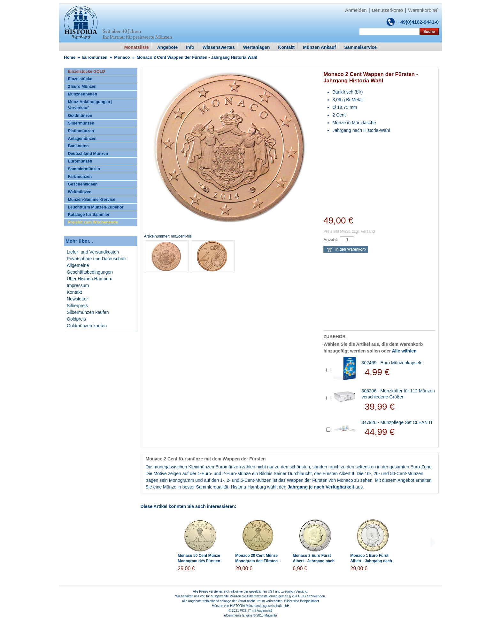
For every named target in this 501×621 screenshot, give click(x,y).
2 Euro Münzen (82, 86)
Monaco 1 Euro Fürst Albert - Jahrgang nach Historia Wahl (371, 561)
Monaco (122, 57)
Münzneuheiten (82, 94)
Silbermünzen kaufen (88, 312)
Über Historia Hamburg (89, 278)
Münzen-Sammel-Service (91, 199)
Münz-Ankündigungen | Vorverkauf (90, 105)
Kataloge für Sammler (88, 214)
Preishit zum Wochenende (93, 222)
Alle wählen (404, 350)
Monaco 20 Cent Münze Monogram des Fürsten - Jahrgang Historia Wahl (257, 561)
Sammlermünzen (84, 169)
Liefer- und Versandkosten (93, 251)
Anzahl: (330, 239)
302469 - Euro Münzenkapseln (391, 362)
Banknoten (78, 146)
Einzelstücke (80, 79)
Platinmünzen (81, 131)
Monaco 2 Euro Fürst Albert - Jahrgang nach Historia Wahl (314, 561)
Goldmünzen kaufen (87, 325)
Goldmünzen (80, 115)
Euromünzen (94, 57)
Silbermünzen (81, 123)
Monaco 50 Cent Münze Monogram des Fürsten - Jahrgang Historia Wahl (200, 561)
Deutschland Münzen (88, 153)
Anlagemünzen (82, 138)
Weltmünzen (79, 192)
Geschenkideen (82, 184)
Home (69, 57)
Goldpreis (76, 319)
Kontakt (74, 292)
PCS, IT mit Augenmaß (256, 610)
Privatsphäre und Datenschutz (97, 258)
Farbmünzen (80, 176)
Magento (271, 615)
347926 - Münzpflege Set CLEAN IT (397, 422)
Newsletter (77, 298)
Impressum (78, 285)
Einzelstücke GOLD (86, 71)
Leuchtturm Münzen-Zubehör (95, 207)
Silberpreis (77, 305)
